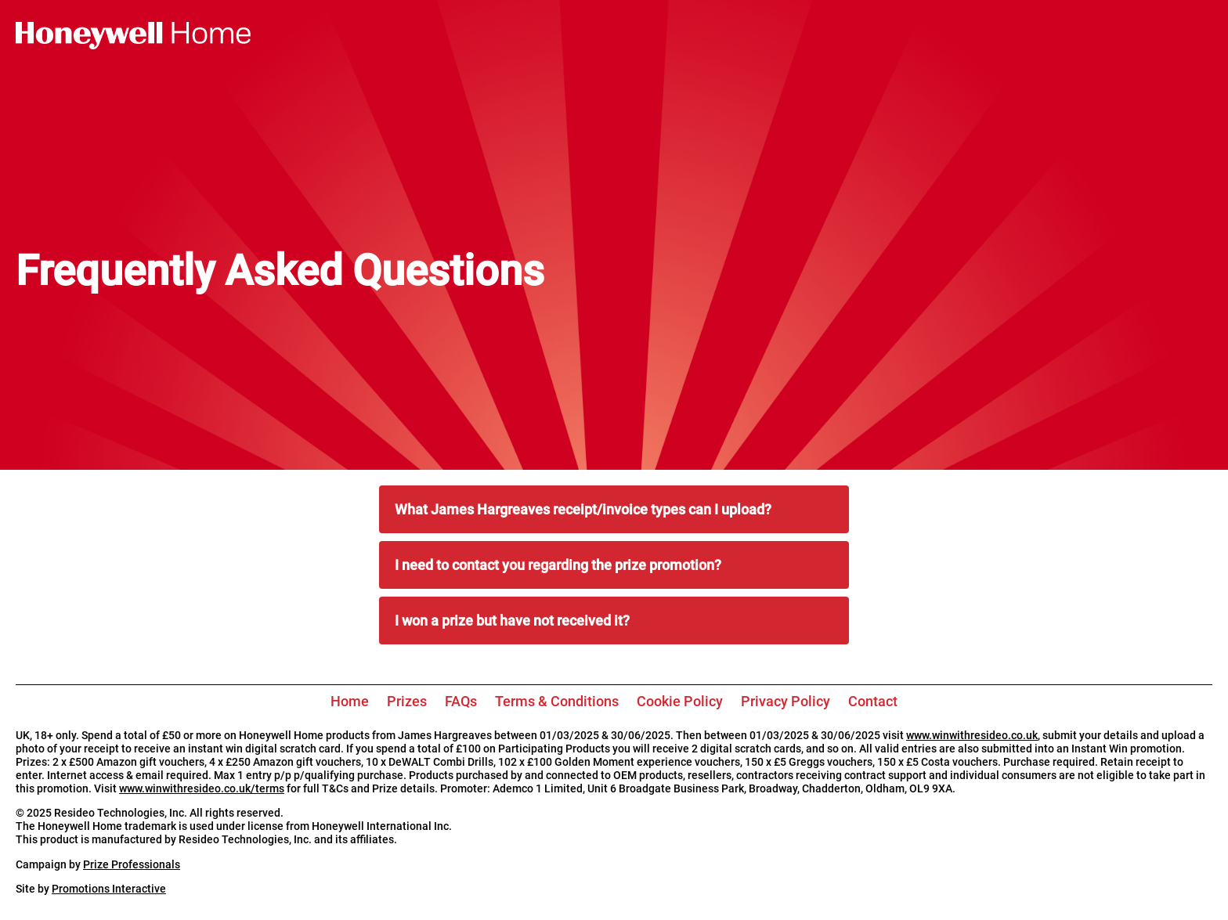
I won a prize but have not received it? (512, 620)
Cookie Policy (680, 701)
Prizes (407, 701)
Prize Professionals (131, 864)
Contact (873, 701)
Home (349, 701)
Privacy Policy (785, 701)
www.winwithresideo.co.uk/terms (201, 789)
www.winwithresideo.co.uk (972, 735)
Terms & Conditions (557, 701)
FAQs (461, 701)
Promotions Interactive (109, 889)
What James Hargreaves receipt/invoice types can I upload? (583, 509)
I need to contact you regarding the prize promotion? (558, 565)
